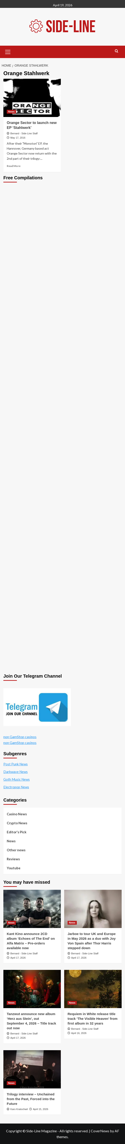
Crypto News (17, 823)
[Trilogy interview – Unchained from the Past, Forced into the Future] (32, 1069)
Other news (16, 850)
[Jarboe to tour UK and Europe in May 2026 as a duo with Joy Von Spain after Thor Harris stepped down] (93, 909)
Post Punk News (15, 764)
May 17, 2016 (17, 137)
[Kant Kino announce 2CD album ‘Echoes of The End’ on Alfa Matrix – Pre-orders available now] (32, 909)
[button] (7, 51)
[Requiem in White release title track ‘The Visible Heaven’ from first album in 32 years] (93, 989)
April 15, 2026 (40, 1109)
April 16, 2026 (78, 1033)
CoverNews (100, 1131)
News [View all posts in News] (11, 111)
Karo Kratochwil (19, 1109)
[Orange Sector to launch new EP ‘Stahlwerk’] (32, 98)
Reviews (13, 859)
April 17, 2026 (18, 957)
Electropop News (16, 787)
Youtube (13, 868)
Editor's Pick (16, 832)
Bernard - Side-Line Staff (24, 133)
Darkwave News (15, 772)
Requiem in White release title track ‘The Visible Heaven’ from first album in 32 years (92, 1018)
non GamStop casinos (19, 737)
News (11, 841)
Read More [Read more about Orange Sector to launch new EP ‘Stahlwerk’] (13, 166)
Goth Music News (16, 779)
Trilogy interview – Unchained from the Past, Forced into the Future (31, 1099)
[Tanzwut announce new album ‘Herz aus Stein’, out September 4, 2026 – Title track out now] (32, 989)
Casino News (17, 814)
